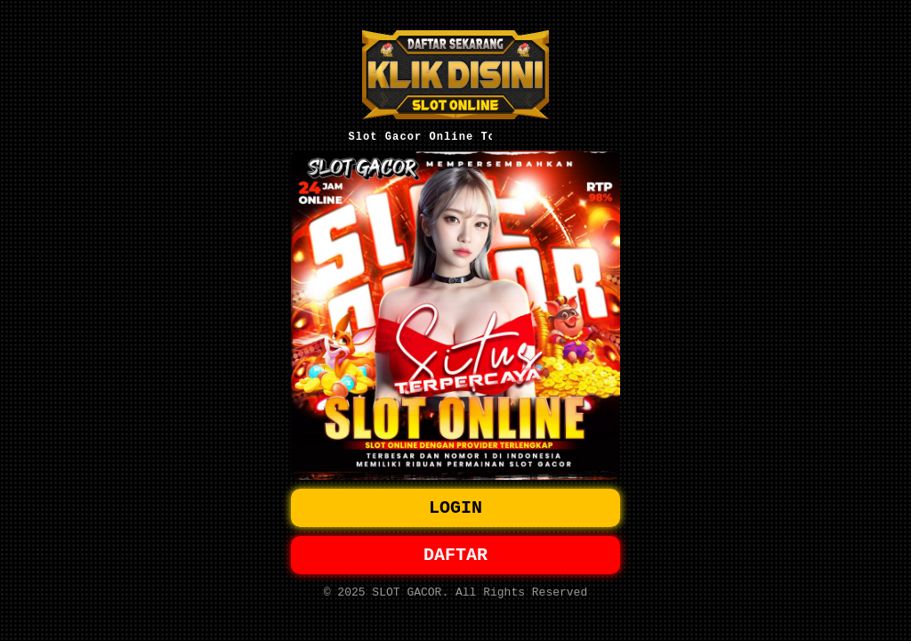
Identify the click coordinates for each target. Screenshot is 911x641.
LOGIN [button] (455, 506)
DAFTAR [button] (455, 557)
